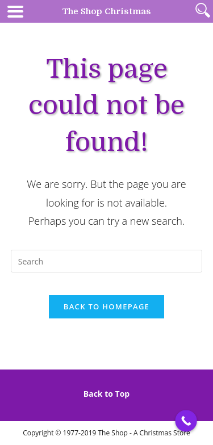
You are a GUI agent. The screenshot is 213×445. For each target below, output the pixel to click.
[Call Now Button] (186, 421)
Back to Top (106, 393)
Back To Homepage (106, 306)
